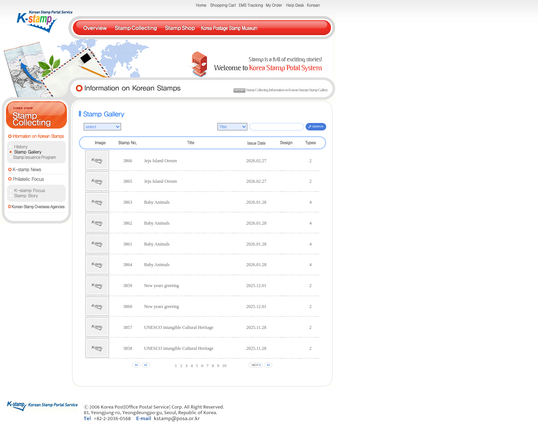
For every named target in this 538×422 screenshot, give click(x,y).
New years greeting (161, 285)
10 (224, 365)
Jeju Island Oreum (160, 160)
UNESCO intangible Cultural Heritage (179, 327)
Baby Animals (157, 202)
